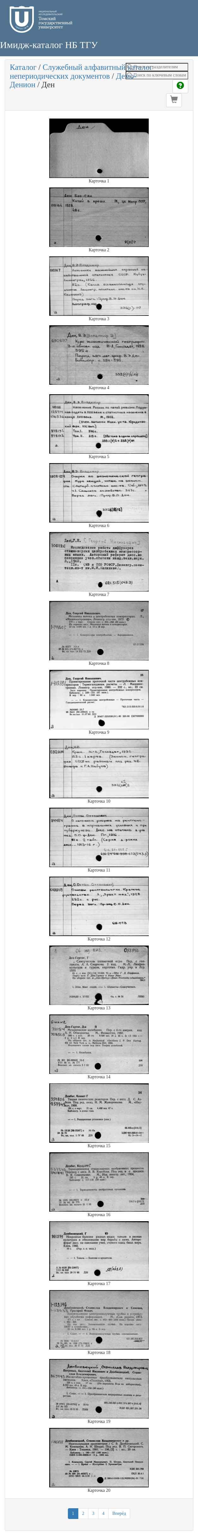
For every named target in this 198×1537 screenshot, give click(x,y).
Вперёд (119, 1513)
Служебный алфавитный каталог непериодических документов (81, 71)
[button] (174, 100)
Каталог (23, 67)
